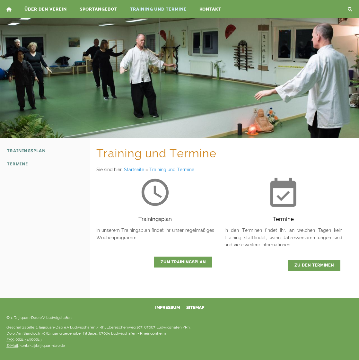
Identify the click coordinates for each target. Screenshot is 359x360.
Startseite (134, 169)
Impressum (167, 307)
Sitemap (195, 307)
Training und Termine (171, 169)
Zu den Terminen (314, 265)
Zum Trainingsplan (183, 262)
